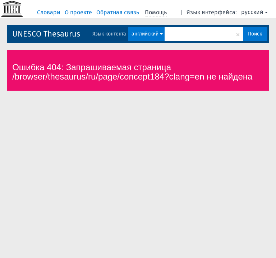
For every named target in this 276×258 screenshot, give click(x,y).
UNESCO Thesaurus (46, 34)
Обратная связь (118, 12)
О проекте (79, 12)
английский (147, 34)
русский (254, 12)
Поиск (255, 34)
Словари (49, 12)
